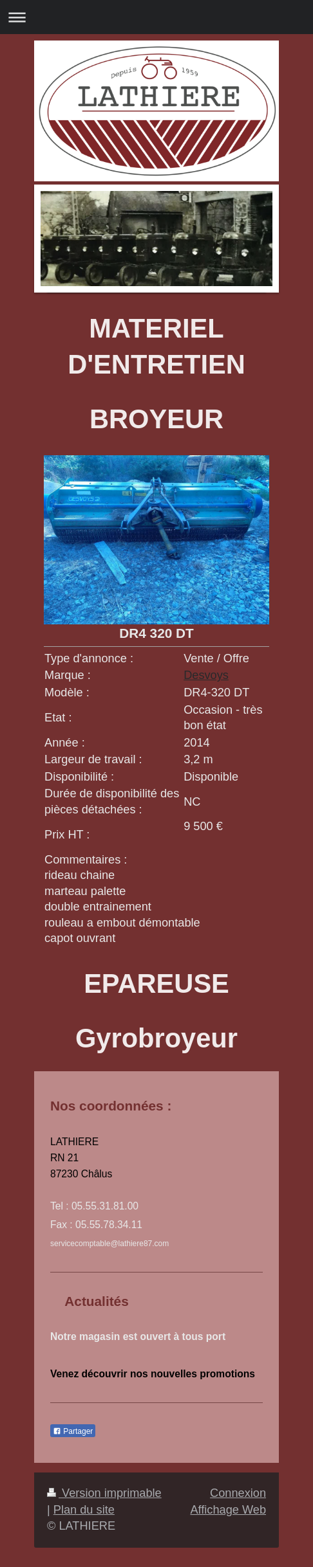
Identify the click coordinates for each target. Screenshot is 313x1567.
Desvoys (206, 675)
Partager (73, 1431)
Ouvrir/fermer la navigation (156, 17)
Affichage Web (228, 1509)
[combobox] (226, 843)
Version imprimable (104, 1493)
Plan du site (84, 1509)
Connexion (238, 1493)
